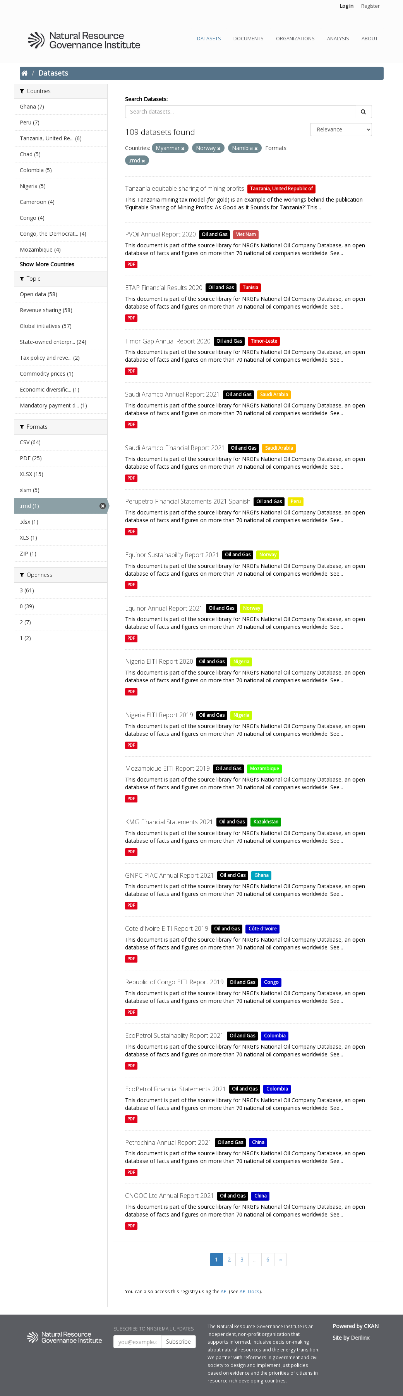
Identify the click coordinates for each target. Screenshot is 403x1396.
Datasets (209, 38)
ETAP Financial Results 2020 (163, 287)
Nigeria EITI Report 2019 (159, 715)
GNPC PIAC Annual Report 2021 (169, 875)
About (370, 38)
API (224, 1291)
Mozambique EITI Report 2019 (167, 768)
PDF (131, 264)
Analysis (338, 38)
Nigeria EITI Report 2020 (159, 661)
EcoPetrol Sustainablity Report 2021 (174, 1035)
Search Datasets (145, 99)
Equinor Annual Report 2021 (164, 608)
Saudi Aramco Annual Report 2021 (172, 394)
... (255, 1259)
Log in (346, 5)
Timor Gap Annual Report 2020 (168, 341)
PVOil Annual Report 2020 (160, 234)
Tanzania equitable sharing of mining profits (184, 188)
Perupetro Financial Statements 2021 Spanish (187, 501)
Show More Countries (47, 264)
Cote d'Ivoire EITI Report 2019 (166, 928)
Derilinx (360, 1337)
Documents (248, 38)
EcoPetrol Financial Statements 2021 (175, 1089)
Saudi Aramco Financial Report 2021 (175, 447)
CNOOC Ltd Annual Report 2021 (169, 1195)
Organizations (295, 38)
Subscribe (178, 1341)
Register (370, 5)
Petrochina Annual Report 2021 (168, 1142)
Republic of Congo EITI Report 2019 (174, 982)
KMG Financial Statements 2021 (169, 822)
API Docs (249, 1291)
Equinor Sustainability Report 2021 (172, 554)
